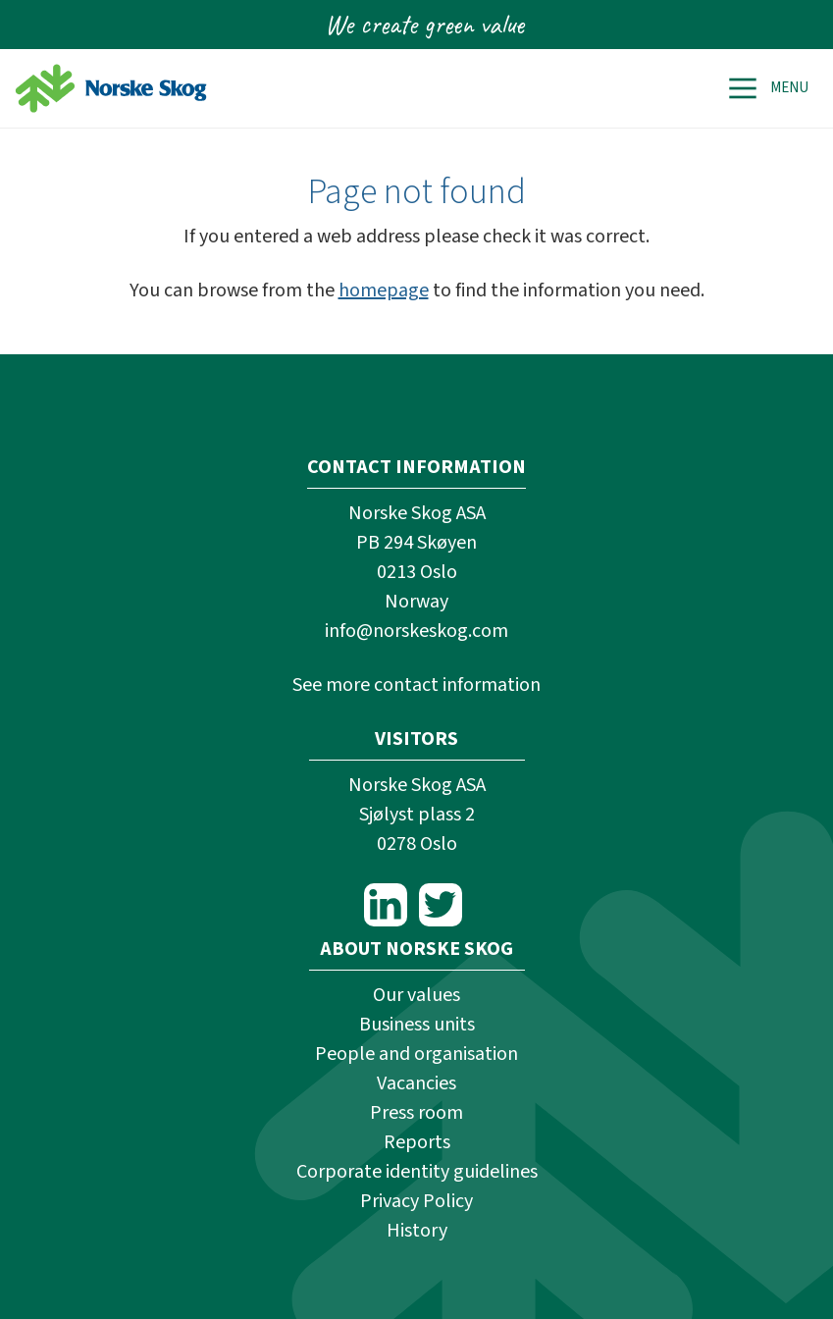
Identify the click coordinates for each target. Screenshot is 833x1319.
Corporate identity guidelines (417, 1172)
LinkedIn (385, 904)
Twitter (440, 904)
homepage (383, 290)
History (417, 1230)
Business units (417, 1024)
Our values (416, 995)
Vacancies (416, 1083)
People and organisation (416, 1054)
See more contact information (416, 685)
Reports (417, 1142)
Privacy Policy (416, 1201)
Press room (416, 1113)
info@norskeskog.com (416, 631)
